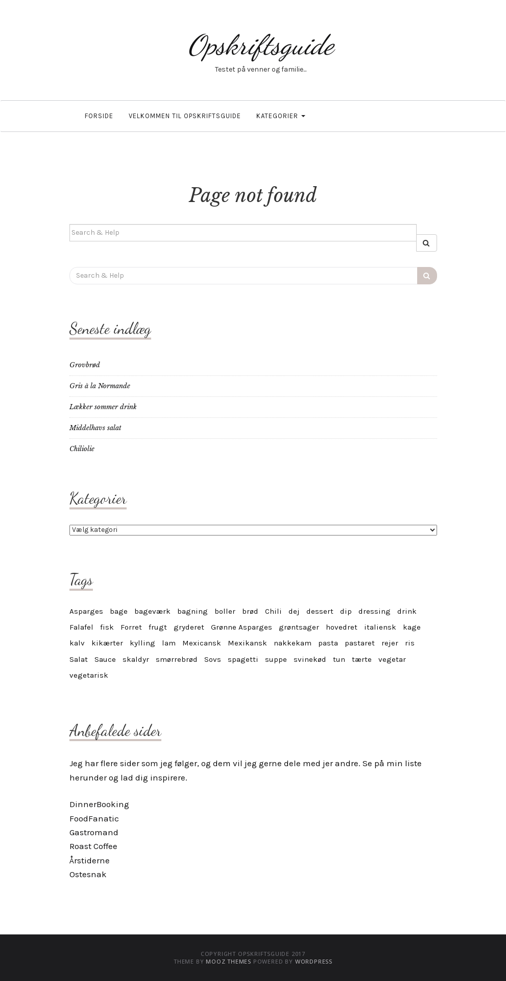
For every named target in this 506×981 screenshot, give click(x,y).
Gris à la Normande (99, 386)
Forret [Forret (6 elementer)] (131, 627)
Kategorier (280, 116)
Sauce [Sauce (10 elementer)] (105, 659)
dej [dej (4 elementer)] (294, 611)
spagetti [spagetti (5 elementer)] (243, 659)
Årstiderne (89, 860)
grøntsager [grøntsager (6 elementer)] (299, 627)
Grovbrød (84, 365)
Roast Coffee (93, 846)
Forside (99, 116)
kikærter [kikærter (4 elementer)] (107, 643)
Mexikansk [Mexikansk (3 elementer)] (247, 643)
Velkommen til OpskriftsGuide (185, 116)
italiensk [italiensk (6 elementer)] (380, 627)
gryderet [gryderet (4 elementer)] (189, 627)
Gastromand (93, 832)
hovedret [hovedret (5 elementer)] (341, 627)
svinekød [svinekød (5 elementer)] (310, 659)
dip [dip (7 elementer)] (346, 611)
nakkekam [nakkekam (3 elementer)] (292, 643)
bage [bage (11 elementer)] (119, 611)
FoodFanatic (94, 818)
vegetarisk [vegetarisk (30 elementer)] (88, 675)
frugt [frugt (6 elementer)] (158, 627)
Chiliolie (81, 448)
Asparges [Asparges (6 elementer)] (86, 611)
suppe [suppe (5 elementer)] (276, 659)
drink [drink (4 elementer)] (407, 611)
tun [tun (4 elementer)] (339, 659)
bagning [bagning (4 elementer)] (192, 611)
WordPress (313, 961)
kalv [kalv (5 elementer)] (77, 643)
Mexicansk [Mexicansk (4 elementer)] (201, 643)
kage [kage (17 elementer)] (412, 627)
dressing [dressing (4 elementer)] (374, 611)
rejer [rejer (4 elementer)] (389, 643)
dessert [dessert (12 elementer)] (319, 611)
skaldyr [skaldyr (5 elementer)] (136, 659)
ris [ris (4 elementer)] (410, 643)
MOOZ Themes (228, 961)
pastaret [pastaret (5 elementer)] (360, 643)
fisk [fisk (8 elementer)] (107, 627)
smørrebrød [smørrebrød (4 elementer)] (177, 659)
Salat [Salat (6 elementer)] (78, 659)
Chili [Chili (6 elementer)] (273, 611)
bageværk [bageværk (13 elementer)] (152, 611)
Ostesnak (88, 874)
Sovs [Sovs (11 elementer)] (212, 659)
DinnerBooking (99, 804)
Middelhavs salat (95, 427)
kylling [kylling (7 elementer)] (142, 643)
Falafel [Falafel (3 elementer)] (81, 627)
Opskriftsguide (261, 44)
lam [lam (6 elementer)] (169, 643)
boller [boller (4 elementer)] (224, 611)
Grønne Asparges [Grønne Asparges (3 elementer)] (241, 627)
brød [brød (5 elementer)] (250, 611)
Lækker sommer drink (103, 407)
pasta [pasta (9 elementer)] (328, 643)
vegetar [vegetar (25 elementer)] (392, 659)
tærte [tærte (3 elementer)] (362, 659)
